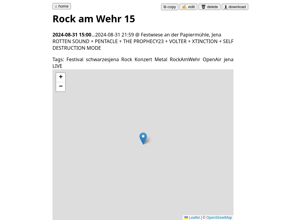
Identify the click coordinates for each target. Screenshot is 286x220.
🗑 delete (209, 7)
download (235, 7)
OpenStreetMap (219, 217)
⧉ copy (170, 7)
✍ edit (188, 7)
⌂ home (61, 6)
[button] (143, 138)
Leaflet (192, 217)
